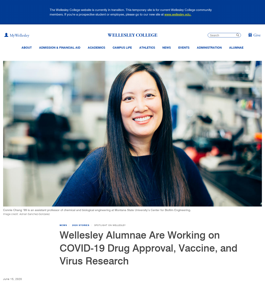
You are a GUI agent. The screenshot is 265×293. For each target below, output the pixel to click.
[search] (224, 35)
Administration (209, 47)
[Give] (254, 35)
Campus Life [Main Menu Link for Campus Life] (122, 47)
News (63, 225)
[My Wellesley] (16, 35)
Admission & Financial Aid (59, 47)
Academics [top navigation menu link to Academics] (96, 47)
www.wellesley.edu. (177, 14)
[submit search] (238, 35)
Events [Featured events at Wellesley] (183, 47)
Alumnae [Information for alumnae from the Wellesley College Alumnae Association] (236, 47)
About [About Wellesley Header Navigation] (27, 47)
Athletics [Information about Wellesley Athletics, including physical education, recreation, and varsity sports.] (147, 47)
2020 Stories (80, 225)
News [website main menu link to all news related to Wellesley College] (166, 47)
